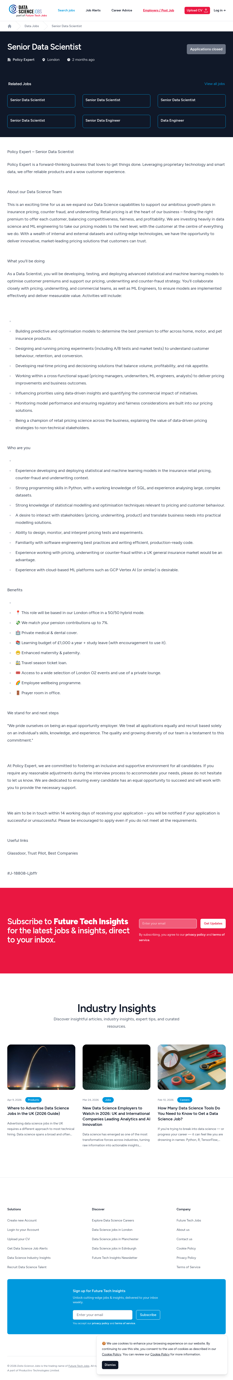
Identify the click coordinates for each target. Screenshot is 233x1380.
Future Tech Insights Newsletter (114, 1258)
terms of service (125, 1323)
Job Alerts (93, 10)
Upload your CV (18, 1239)
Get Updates (213, 923)
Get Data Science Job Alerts (27, 1248)
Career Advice (121, 10)
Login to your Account (23, 1230)
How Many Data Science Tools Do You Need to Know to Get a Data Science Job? (189, 1113)
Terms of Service (188, 1267)
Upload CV (197, 10)
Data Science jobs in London (112, 1230)
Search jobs (66, 10)
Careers (185, 1099)
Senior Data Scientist (67, 26)
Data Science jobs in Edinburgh (114, 1248)
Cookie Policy (186, 1248)
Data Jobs (32, 26)
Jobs (108, 1099)
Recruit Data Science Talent (27, 1267)
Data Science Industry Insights (29, 1258)
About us (183, 1230)
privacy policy (195, 935)
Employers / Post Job (158, 10)
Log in (220, 10)
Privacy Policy (186, 1258)
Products (33, 1099)
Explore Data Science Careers (113, 1220)
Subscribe (148, 1315)
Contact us (184, 1239)
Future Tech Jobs (189, 1220)
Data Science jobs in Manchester (115, 1239)
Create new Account (22, 1220)
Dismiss (110, 1365)
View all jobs (215, 84)
